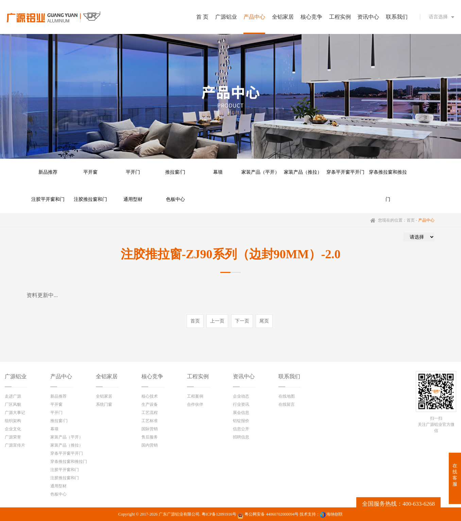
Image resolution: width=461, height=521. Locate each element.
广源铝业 (16, 376)
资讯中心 (244, 376)
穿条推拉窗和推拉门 (388, 178)
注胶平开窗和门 (48, 199)
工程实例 (198, 376)
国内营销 (149, 445)
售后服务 (149, 437)
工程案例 (195, 396)
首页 (411, 220)
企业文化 (13, 429)
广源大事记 (15, 412)
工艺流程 (149, 412)
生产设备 (149, 404)
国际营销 (149, 429)
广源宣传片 (15, 445)
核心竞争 (152, 376)
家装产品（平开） (260, 172)
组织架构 (13, 420)
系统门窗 (104, 404)
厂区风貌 (13, 404)
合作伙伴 (195, 404)
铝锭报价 (241, 420)
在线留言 (286, 404)
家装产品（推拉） (303, 172)
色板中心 (175, 199)
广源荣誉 (13, 437)
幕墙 (218, 172)
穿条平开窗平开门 (345, 172)
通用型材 (132, 199)
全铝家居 (107, 376)
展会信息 (241, 412)
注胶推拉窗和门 (90, 199)
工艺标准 (149, 420)
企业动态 (241, 396)
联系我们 (289, 376)
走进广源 (13, 396)
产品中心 (61, 376)
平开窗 (90, 172)
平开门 (133, 172)
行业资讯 (241, 404)
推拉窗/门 (175, 172)
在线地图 (286, 396)
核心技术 (149, 396)
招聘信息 (241, 437)
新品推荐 (47, 172)
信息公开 (241, 429)
